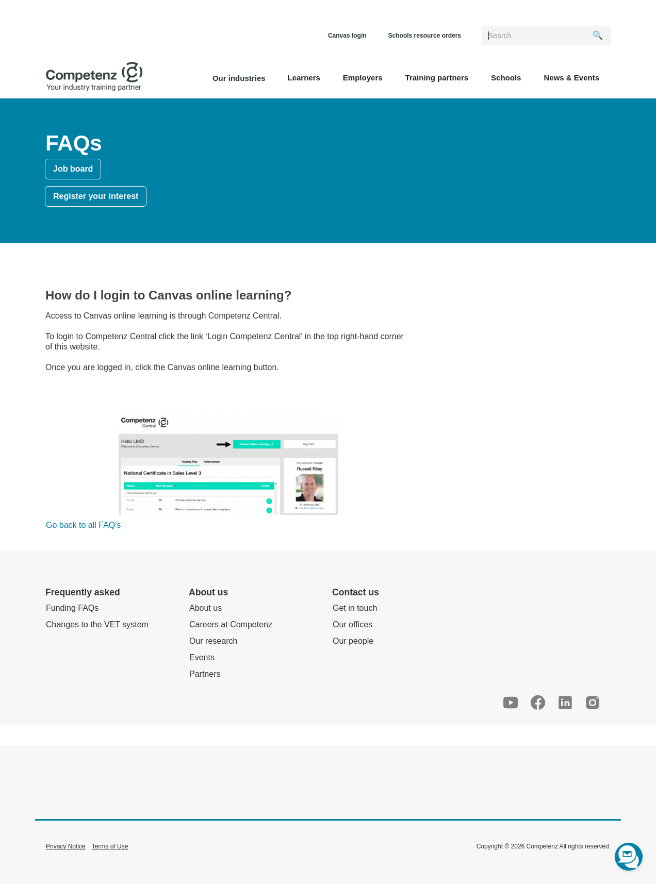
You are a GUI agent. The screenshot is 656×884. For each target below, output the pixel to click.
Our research (213, 641)
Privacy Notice (66, 846)
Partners (204, 674)
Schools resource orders (424, 35)
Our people (353, 641)
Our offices (352, 624)
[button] (303, 77)
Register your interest (95, 196)
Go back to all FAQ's (83, 525)
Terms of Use (110, 846)
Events (202, 657)
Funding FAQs (72, 608)
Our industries (239, 78)
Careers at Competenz (230, 624)
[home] (94, 76)
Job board (73, 168)
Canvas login (347, 35)
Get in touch (355, 608)
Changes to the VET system (97, 624)
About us (205, 608)
